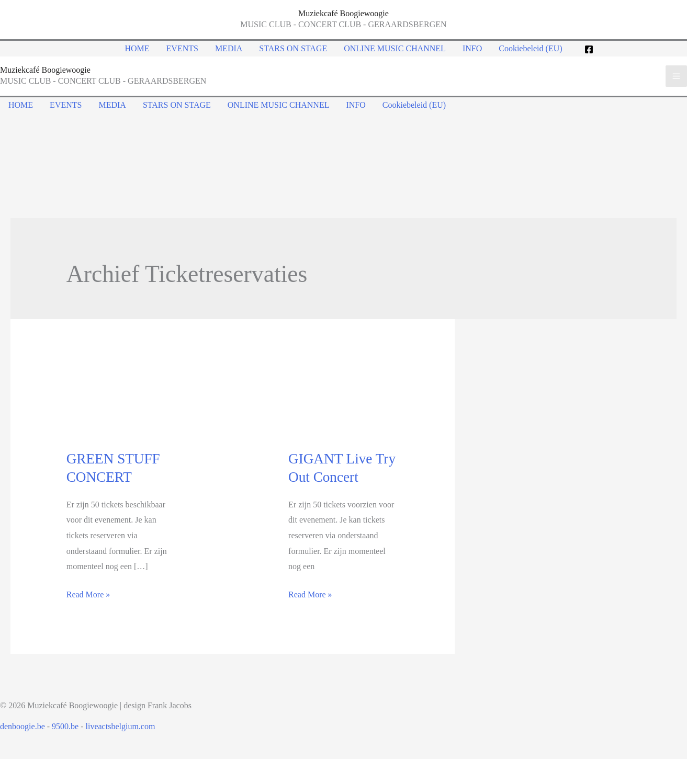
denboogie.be (22, 726)
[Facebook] (588, 49)
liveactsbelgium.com (120, 726)
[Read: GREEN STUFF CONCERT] (121, 399)
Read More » (88, 595)
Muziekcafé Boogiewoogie (343, 13)
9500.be (65, 726)
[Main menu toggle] (676, 76)
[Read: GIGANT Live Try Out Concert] (343, 399)
